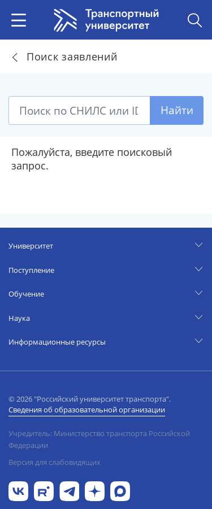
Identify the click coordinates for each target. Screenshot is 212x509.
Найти (177, 110)
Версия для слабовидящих (54, 462)
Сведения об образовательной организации (86, 409)
